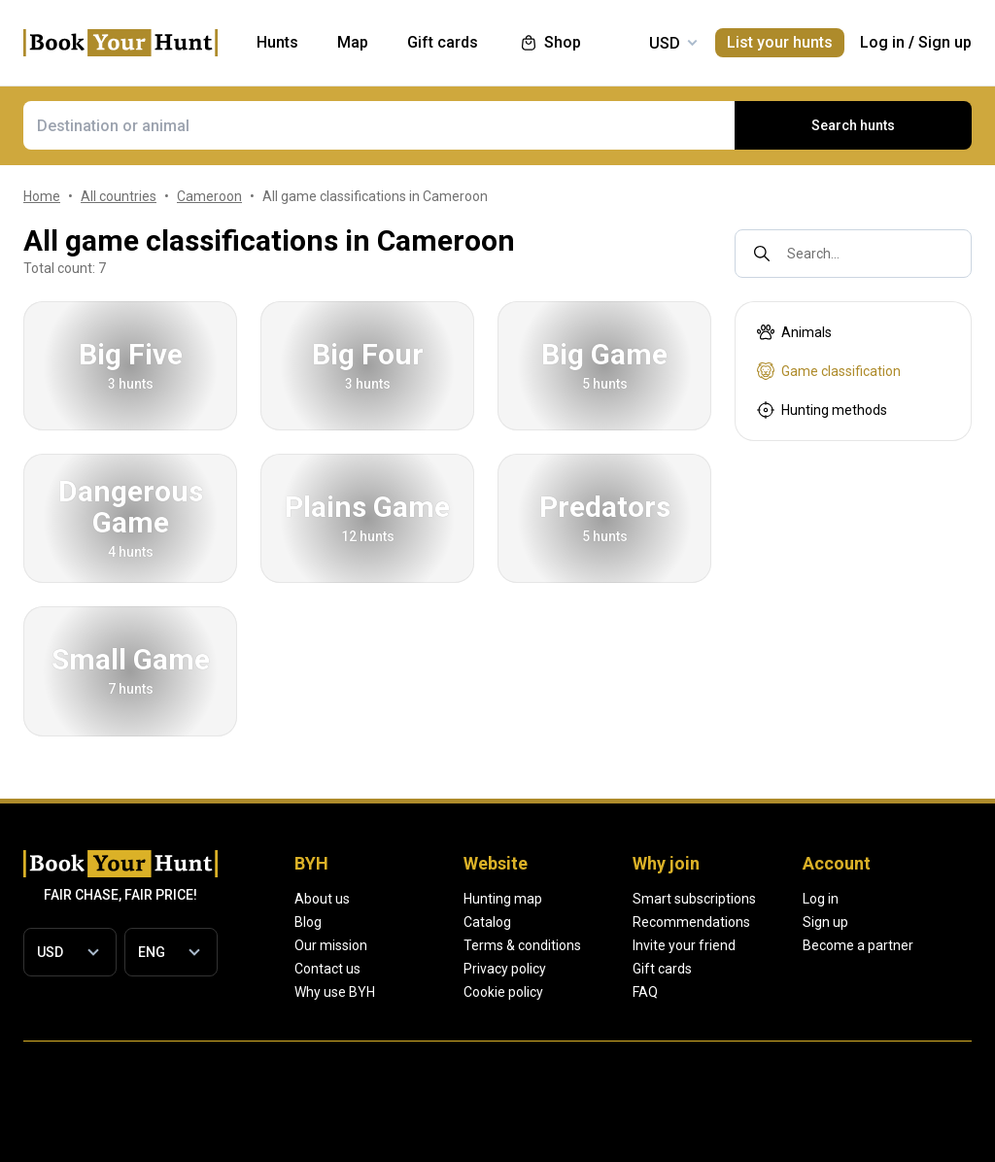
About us (322, 898)
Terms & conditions (578, 945)
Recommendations (805, 922)
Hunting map (559, 898)
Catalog (543, 922)
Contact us (327, 968)
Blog (308, 922)
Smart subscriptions (808, 898)
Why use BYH (334, 992)
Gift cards (776, 968)
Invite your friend (797, 945)
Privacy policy (561, 968)
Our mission (330, 945)
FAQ (759, 992)
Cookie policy (560, 992)
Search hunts (853, 125)
